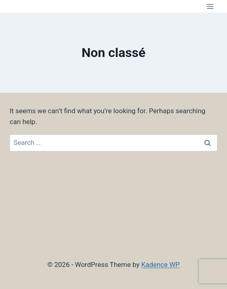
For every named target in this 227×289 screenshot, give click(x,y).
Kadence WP (160, 265)
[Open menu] (209, 6)
